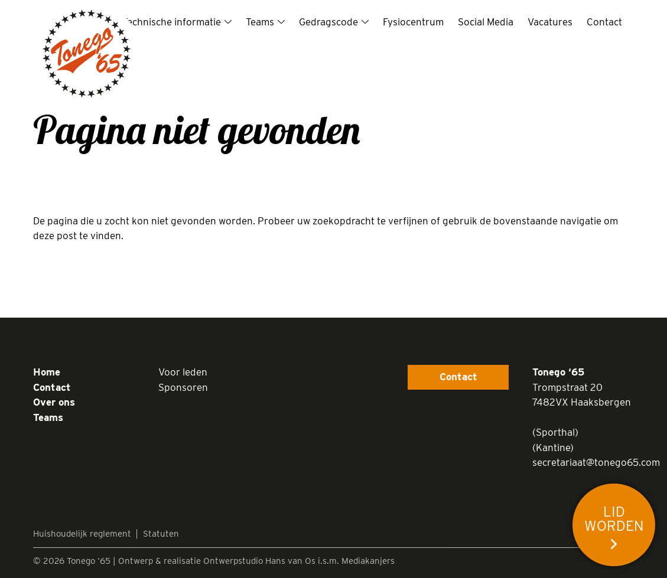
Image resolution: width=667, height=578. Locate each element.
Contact (604, 22)
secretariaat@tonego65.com (596, 462)
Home (46, 372)
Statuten (161, 533)
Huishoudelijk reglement (82, 533)
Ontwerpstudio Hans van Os (259, 561)
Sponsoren (183, 387)
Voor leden (182, 372)
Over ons (54, 402)
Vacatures (550, 22)
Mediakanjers (368, 561)
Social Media (485, 22)
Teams (260, 22)
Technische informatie (171, 22)
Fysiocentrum (413, 22)
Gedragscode (328, 22)
